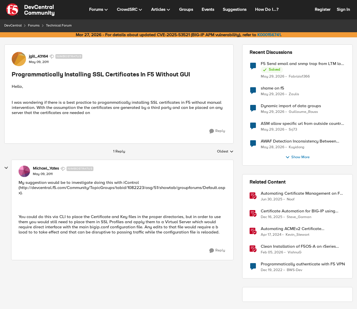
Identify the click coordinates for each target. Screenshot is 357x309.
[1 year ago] (271, 199)
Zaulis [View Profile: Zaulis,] (294, 94)
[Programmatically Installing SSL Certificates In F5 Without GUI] (43, 174)
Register (322, 9)
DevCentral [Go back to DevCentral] (13, 25)
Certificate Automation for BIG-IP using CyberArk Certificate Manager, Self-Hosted (301, 211)
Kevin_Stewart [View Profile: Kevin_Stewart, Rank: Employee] (297, 235)
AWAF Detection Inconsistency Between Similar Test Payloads (298, 141)
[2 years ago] (271, 235)
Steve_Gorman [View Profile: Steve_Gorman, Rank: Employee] (299, 217)
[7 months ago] (271, 217)
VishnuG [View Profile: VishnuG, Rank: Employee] (295, 252)
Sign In (343, 9)
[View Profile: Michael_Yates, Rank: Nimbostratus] (24, 171)
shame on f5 (272, 88)
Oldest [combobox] (225, 151)
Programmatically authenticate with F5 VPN (303, 264)
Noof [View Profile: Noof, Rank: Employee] (290, 199)
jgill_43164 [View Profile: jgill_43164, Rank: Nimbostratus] (38, 56)
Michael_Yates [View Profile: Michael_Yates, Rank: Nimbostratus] (46, 168)
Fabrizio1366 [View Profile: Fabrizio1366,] (299, 76)
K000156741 (268, 34)
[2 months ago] (272, 76)
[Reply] (217, 131)
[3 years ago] (271, 270)
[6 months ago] (272, 252)
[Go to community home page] (30, 10)
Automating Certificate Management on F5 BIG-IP (301, 193)
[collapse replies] (6, 167)
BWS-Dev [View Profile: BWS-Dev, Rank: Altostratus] (294, 270)
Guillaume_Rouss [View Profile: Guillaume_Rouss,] (303, 112)
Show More (297, 157)
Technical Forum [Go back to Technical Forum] (59, 25)
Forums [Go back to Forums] (34, 25)
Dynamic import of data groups (291, 105)
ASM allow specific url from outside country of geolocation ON (302, 123)
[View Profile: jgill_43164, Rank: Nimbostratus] (19, 59)
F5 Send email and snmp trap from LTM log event (302, 63)
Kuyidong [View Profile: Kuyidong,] (296, 147)
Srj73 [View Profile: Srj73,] (293, 129)
